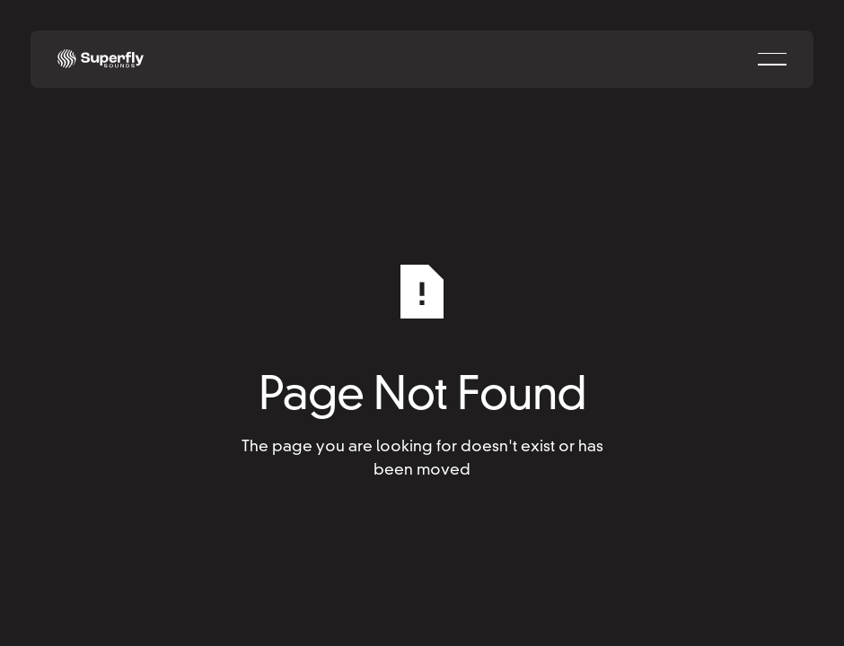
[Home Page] (100, 59)
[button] (772, 59)
